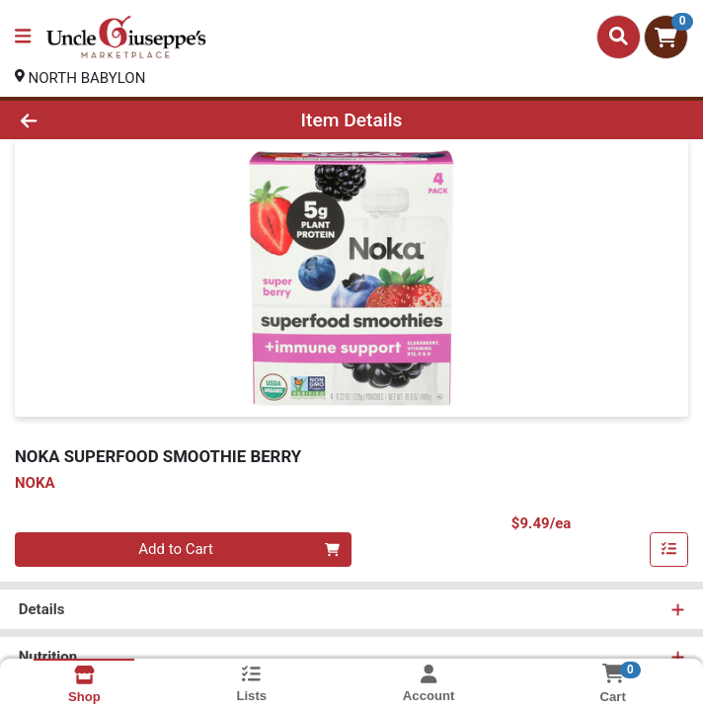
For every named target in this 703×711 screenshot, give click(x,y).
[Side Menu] (23, 37)
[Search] (618, 36)
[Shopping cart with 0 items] (666, 37)
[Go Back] (99, 120)
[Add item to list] (669, 550)
